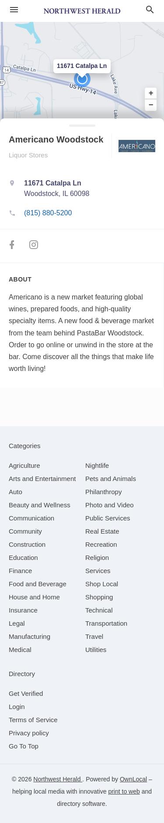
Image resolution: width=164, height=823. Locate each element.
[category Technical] (99, 610)
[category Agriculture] (24, 465)
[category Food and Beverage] (37, 584)
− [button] (151, 105)
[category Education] (23, 557)
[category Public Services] (107, 518)
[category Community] (25, 531)
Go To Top (23, 746)
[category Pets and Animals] (110, 478)
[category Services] (98, 570)
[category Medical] (20, 649)
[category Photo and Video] (109, 505)
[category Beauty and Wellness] (39, 505)
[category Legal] (17, 623)
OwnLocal (133, 779)
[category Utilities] (95, 649)
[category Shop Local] (101, 584)
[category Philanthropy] (103, 491)
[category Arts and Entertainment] (42, 478)
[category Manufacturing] (29, 636)
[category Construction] (27, 544)
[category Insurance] (23, 610)
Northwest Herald (57, 779)
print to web (124, 791)
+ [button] (151, 93)
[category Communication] (31, 518)
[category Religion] (97, 557)
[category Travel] (94, 636)
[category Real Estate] (102, 531)
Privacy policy (29, 733)
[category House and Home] (34, 597)
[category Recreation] (101, 544)
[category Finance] (20, 570)
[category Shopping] (99, 597)
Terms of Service (33, 719)
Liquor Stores (28, 155)
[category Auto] (15, 491)
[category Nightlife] (97, 465)
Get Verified (26, 693)
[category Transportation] (106, 623)
